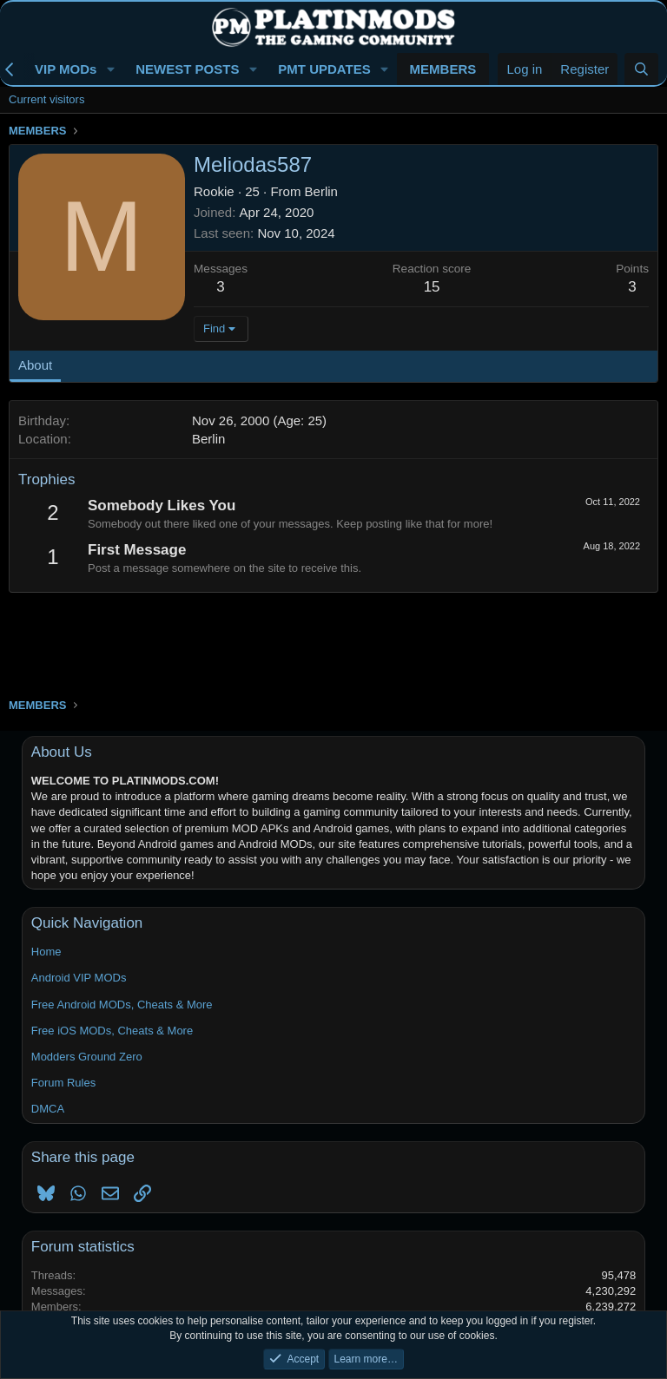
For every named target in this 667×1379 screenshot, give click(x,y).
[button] (110, 69)
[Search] (641, 69)
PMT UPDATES (324, 69)
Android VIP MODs (79, 977)
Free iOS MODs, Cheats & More (112, 1030)
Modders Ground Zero (86, 1056)
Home (46, 951)
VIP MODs (65, 69)
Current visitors (46, 99)
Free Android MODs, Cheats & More (122, 1004)
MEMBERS (443, 69)
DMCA (47, 1108)
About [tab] (35, 365)
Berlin (321, 191)
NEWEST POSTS (187, 69)
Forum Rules (63, 1082)
